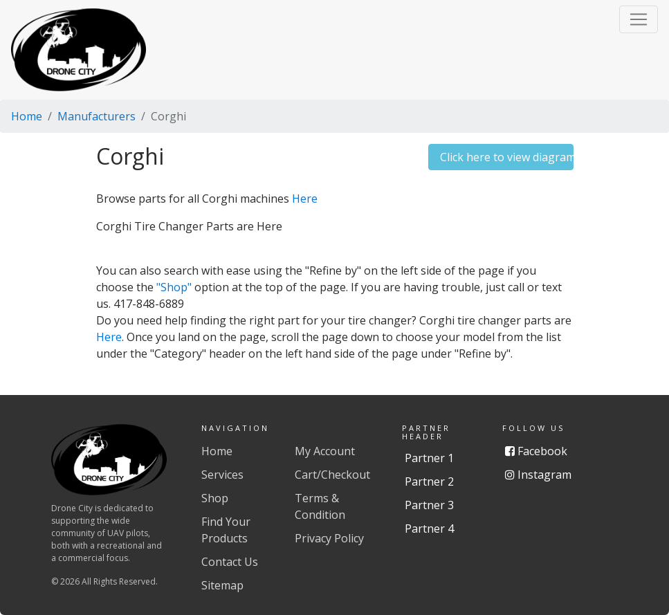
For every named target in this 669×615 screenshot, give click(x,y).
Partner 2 (429, 481)
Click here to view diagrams (507, 157)
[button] (638, 19)
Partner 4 (429, 528)
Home (26, 116)
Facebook (536, 451)
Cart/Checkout (332, 474)
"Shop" (174, 287)
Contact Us (229, 561)
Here (305, 198)
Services (222, 474)
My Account (325, 451)
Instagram (538, 474)
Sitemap (222, 585)
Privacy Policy (329, 538)
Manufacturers (96, 116)
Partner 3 (429, 505)
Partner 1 (429, 458)
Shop (214, 498)
